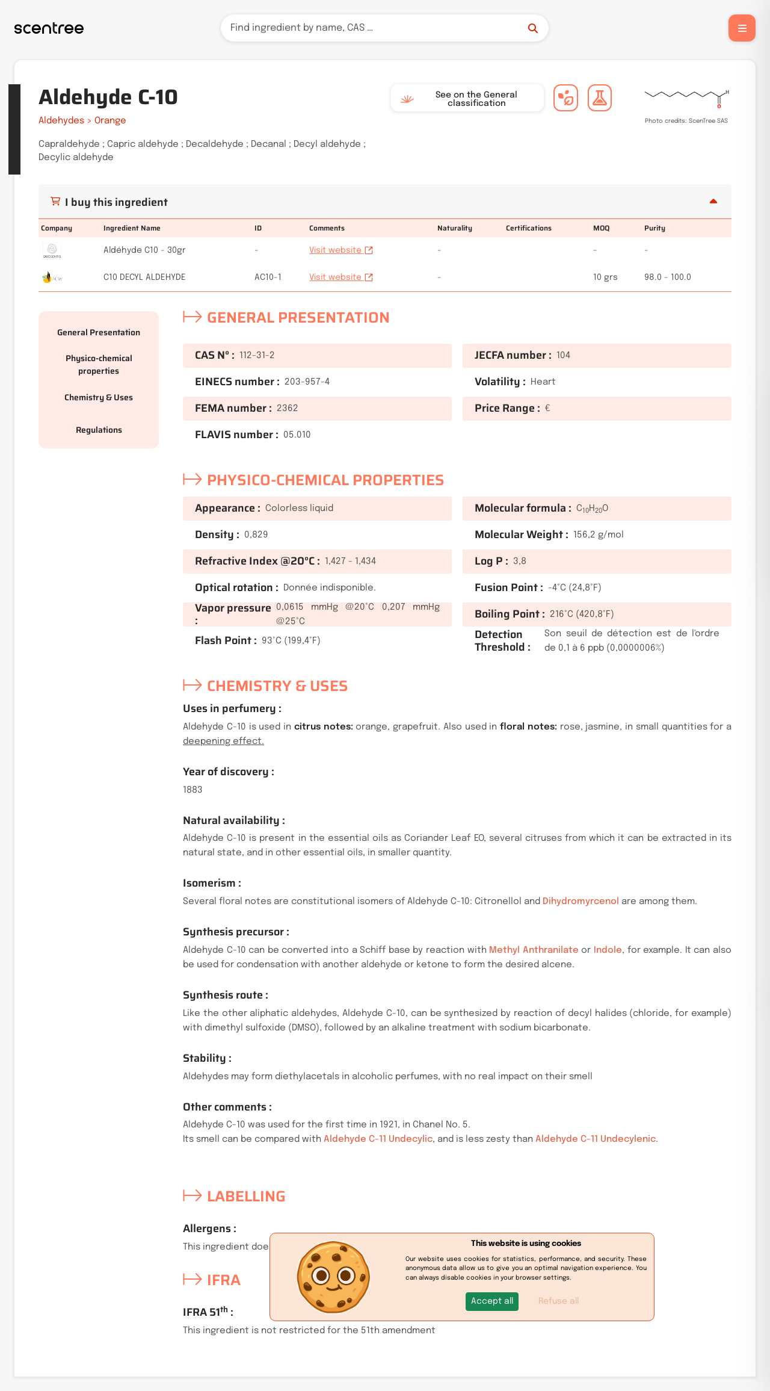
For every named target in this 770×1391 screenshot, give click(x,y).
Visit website (341, 250)
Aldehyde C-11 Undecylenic (595, 1139)
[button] (492, 1301)
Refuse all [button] (558, 1301)
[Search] (385, 28)
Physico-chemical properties (99, 364)
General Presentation (98, 332)
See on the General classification (459, 99)
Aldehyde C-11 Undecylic (378, 1139)
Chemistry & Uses (98, 397)
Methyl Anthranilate (534, 950)
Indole (608, 950)
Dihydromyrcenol (581, 901)
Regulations (99, 429)
